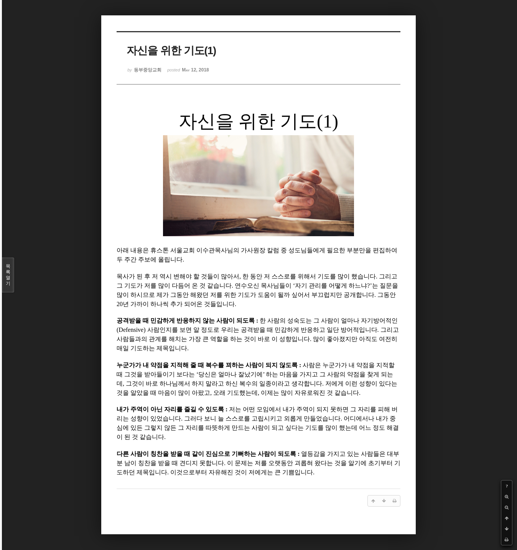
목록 (8, 275)
